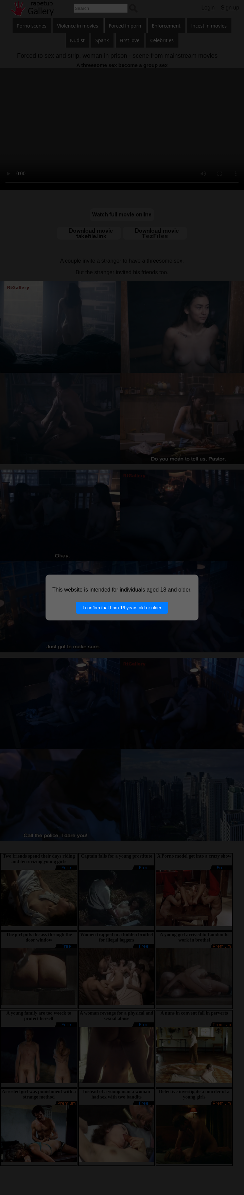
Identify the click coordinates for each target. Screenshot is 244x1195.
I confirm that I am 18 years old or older (122, 607)
